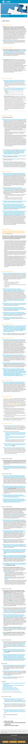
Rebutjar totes (13, 741)
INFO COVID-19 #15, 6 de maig (6, 380)
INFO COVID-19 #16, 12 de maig (7, 337)
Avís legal (2, 731)
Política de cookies (7, 731)
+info (15, 739)
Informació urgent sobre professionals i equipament (15, 723)
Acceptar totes (21, 741)
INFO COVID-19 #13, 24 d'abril (6, 423)
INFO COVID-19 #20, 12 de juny (7, 171)
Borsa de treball (9, 721)
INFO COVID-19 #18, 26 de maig (7, 271)
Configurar (6, 741)
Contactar (23, 731)
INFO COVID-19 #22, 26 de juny (7, 78)
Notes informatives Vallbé (11, 725)
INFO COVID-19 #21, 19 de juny (6, 115)
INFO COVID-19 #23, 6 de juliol (6, 47)
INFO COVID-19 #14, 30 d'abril (6, 396)
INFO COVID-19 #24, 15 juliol (6, 24)
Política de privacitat (14, 731)
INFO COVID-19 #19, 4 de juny (6, 229)
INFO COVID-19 (5, 16)
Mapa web (19, 731)
